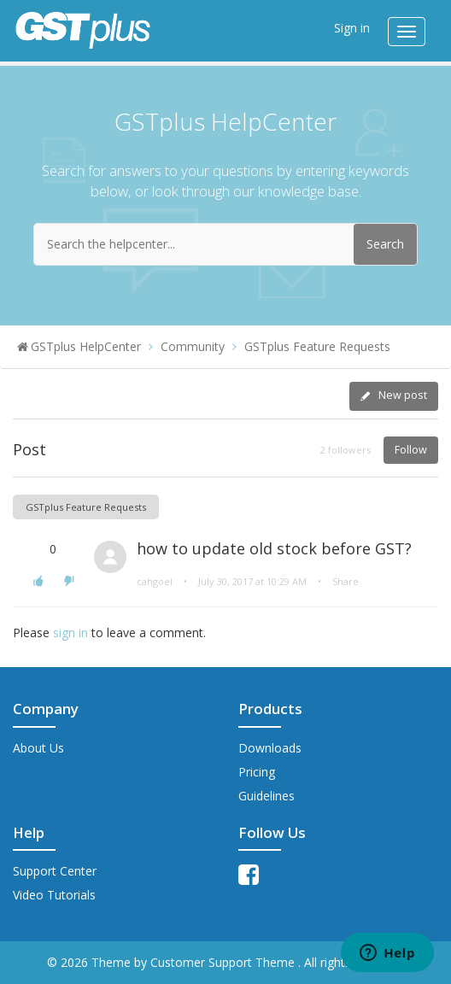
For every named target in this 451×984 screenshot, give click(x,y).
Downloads (270, 748)
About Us (38, 748)
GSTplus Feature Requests (317, 346)
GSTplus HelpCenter (86, 346)
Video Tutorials (54, 895)
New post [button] (402, 395)
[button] (38, 580)
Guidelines (266, 796)
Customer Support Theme (224, 962)
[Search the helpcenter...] (225, 244)
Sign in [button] (352, 28)
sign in (70, 632)
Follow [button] (411, 449)
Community (193, 346)
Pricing (256, 772)
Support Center (55, 871)
